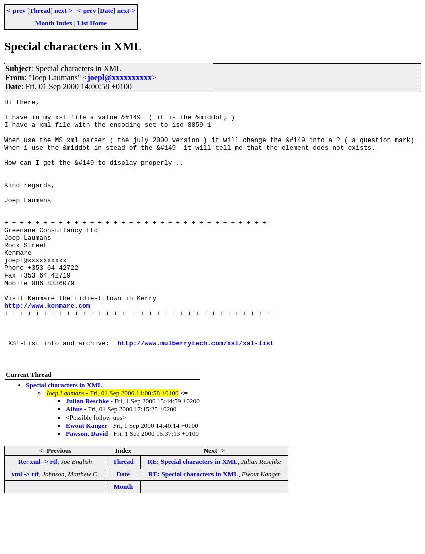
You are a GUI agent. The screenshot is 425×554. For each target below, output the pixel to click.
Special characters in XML (64, 438)
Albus (74, 462)
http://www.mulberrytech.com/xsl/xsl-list (195, 392)
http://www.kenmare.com (47, 347)
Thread (39, 10)
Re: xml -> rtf (37, 514)
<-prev (16, 10)
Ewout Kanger (86, 478)
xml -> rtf (25, 526)
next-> (63, 10)
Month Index (53, 23)
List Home (92, 23)
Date (106, 10)
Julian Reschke (87, 454)
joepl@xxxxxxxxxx (119, 77)
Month (123, 539)
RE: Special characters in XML (193, 514)
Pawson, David (87, 486)
